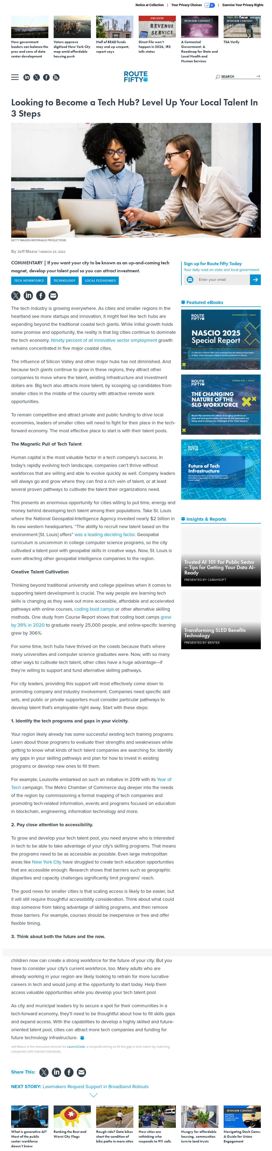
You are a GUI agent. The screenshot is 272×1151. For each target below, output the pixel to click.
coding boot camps (94, 609)
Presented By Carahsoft (205, 579)
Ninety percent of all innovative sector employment (104, 340)
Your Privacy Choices (193, 5)
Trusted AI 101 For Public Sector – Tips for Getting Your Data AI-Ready (220, 567)
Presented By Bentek (202, 642)
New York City (46, 861)
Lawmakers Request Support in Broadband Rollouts (95, 1086)
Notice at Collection (149, 5)
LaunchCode (76, 1046)
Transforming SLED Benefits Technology (215, 633)
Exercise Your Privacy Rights (243, 5)
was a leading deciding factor (105, 534)
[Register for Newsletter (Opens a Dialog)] (255, 279)
